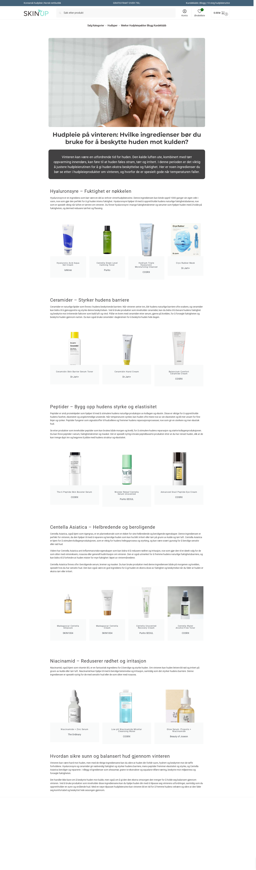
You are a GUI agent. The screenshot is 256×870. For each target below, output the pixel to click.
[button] (220, 12)
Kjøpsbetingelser (139, 854)
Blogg (203, 3)
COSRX (81, 845)
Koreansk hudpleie (48, 852)
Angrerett (135, 858)
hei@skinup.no (199, 864)
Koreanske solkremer (89, 858)
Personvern (136, 863)
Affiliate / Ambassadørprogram (147, 867)
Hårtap (80, 867)
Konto (184, 13)
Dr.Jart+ (81, 849)
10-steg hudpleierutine (218, 3)
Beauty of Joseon (86, 854)
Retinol (81, 863)
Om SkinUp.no (138, 845)
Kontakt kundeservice (142, 849)
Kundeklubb (192, 3)
